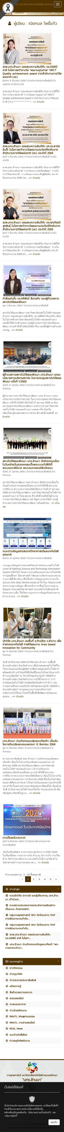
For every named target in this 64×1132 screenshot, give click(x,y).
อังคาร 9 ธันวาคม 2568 (14, 80)
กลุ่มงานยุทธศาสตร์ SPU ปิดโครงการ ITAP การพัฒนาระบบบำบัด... (30, 917)
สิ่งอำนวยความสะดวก (18, 992)
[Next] (56, 879)
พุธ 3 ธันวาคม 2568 (12, 305)
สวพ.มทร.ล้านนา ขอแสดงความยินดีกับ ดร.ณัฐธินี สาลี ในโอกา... (27, 936)
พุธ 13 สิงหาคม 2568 (13, 651)
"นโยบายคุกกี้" (11, 1116)
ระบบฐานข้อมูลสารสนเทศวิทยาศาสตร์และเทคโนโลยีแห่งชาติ (31, 553)
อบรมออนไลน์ (14, 998)
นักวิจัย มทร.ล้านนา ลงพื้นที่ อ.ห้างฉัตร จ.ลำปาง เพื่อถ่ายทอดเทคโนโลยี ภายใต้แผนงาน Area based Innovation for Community (32, 644)
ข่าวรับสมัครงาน (16, 1010)
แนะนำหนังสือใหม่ (16, 1035)
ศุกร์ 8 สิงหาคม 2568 (13, 841)
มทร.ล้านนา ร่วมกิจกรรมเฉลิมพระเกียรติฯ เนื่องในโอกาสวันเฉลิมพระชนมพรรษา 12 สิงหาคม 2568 (30, 742)
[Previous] (22, 879)
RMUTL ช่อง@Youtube (20, 1016)
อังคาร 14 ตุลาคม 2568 (14, 558)
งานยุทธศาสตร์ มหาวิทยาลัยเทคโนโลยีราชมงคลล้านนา (27, 6)
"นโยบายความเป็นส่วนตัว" (39, 1112)
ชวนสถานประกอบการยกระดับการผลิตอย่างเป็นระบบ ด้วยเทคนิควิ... (30, 907)
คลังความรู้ (13, 986)
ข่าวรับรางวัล (17, 84)
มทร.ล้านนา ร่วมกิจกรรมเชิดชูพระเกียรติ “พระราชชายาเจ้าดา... (31, 946)
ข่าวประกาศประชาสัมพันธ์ (39, 80)
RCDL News (14, 1028)
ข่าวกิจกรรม (14, 968)
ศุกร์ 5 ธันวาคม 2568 (13, 156)
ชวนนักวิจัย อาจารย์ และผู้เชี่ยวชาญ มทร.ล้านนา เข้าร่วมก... (31, 897)
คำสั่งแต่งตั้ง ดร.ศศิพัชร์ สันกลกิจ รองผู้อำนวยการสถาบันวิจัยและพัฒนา (31, 300)
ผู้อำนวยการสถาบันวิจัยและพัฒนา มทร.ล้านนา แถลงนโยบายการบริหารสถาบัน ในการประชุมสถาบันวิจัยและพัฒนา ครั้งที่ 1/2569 (32, 377)
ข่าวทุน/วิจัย (13, 974)
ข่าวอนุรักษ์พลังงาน (17, 1041)
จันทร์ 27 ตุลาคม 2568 (14, 385)
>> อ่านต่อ (38, 102)
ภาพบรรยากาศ (15, 1004)
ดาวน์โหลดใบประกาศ (14, 838)
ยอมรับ (54, 1122)
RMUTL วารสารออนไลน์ (20, 1022)
